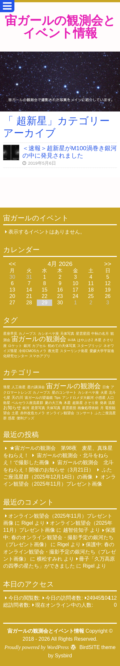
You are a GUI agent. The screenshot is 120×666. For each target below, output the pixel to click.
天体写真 (67, 333)
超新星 (77, 403)
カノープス (27, 333)
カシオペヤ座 (48, 333)
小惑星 (100, 397)
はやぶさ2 (85, 340)
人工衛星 (19, 387)
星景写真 (38, 408)
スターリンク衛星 (74, 351)
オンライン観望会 (60, 413)
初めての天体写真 (62, 346)
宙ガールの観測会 (39, 339)
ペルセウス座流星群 (27, 403)
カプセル (39, 346)
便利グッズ (25, 418)
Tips (57, 397)
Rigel (27, 523)
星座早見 (10, 333)
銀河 (27, 346)
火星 (104, 392)
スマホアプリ (39, 356)
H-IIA (72, 340)
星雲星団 (83, 333)
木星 (97, 340)
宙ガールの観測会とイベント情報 (60, 26)
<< (12, 263)
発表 (103, 403)
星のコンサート (64, 392)
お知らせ (12, 407)
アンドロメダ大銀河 (78, 397)
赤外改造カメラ (32, 413)
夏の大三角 (53, 403)
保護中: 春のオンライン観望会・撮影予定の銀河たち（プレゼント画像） (59, 537)
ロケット (15, 346)
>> (107, 263)
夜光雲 (53, 351)
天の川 (17, 397)
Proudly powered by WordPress (36, 647)
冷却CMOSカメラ (32, 351)
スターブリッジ (89, 346)
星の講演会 (36, 387)
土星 (15, 413)
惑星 (11, 418)
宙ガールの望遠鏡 (39, 397)
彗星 (6, 387)
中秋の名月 (100, 333)
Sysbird (63, 655)
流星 (111, 403)
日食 (105, 387)
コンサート (84, 413)
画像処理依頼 (88, 408)
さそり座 (91, 403)
